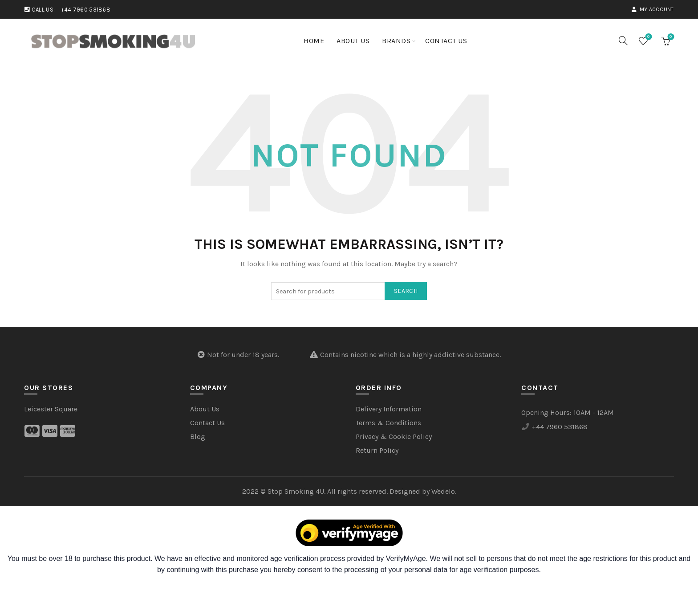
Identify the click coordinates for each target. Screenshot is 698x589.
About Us (353, 41)
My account (652, 9)
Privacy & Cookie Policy (394, 436)
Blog (197, 436)
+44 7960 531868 (86, 9)
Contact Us (446, 41)
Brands (396, 41)
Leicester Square (50, 409)
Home (314, 41)
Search (406, 291)
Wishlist (647, 37)
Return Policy (377, 450)
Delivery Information (389, 409)
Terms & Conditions (388, 422)
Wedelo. (443, 491)
